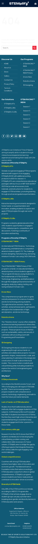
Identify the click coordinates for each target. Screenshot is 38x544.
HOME (6, 64)
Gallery (6, 76)
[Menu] (3, 3)
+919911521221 (26, 528)
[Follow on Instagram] (8, 136)
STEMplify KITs (9, 104)
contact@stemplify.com (12, 526)
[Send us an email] (16, 136)
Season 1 (26, 127)
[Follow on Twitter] (12, 136)
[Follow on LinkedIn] (20, 136)
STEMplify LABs (10, 108)
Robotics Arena (29, 81)
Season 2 (26, 123)
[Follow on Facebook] (3, 136)
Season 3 (26, 119)
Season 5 (26, 111)
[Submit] (34, 48)
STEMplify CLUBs (10, 112)
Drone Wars (27, 77)
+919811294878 (27, 526)
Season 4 (26, 115)
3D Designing (28, 85)
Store (6, 72)
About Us (7, 68)
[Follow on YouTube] (24, 136)
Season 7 (26, 106)
